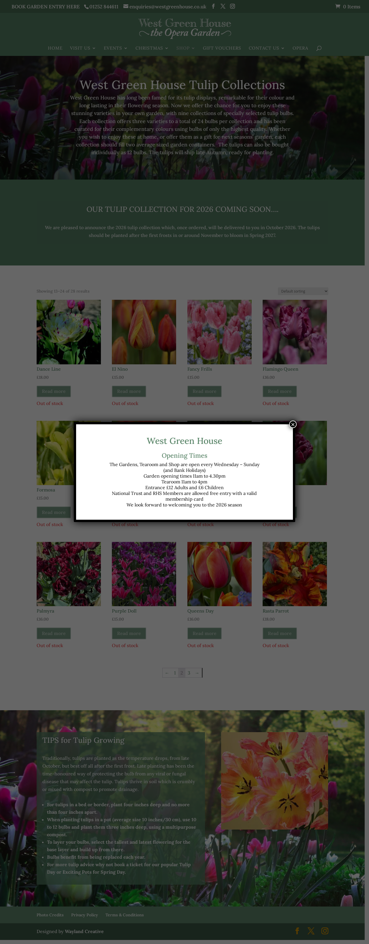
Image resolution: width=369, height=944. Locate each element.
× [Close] (293, 424)
